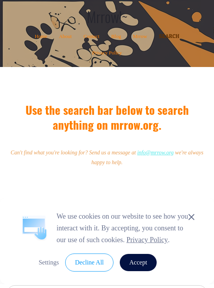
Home (41, 36)
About (65, 36)
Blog (116, 36)
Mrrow (140, 36)
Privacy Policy (107, 53)
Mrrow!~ (107, 16)
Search (169, 36)
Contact (91, 36)
